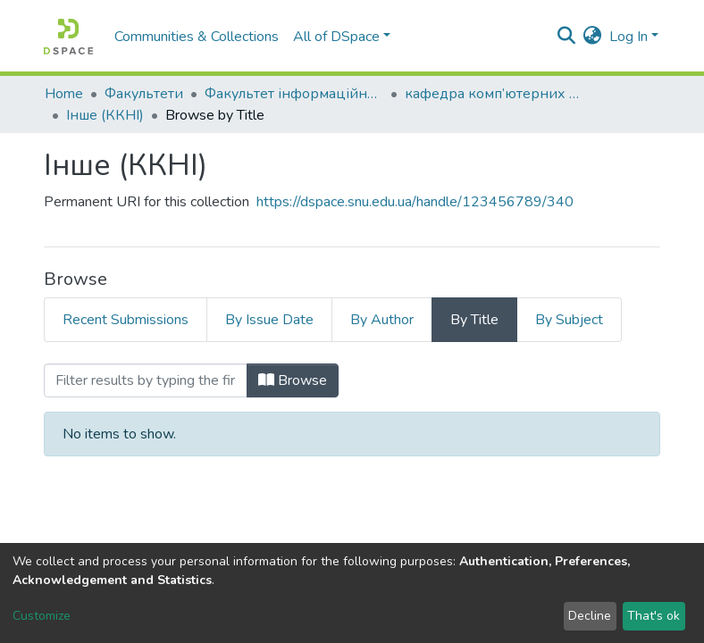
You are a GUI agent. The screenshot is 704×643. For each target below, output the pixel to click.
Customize (42, 615)
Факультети (144, 94)
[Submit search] (567, 36)
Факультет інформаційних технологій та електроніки (294, 94)
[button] (593, 36)
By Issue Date (269, 320)
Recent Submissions (126, 320)
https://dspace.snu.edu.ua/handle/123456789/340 (415, 202)
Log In (628, 36)
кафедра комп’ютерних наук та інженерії (494, 94)
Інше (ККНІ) (105, 115)
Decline (589, 615)
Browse (292, 380)
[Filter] (145, 380)
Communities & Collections (196, 36)
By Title (474, 320)
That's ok (653, 615)
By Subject (569, 320)
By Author (382, 320)
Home (64, 94)
